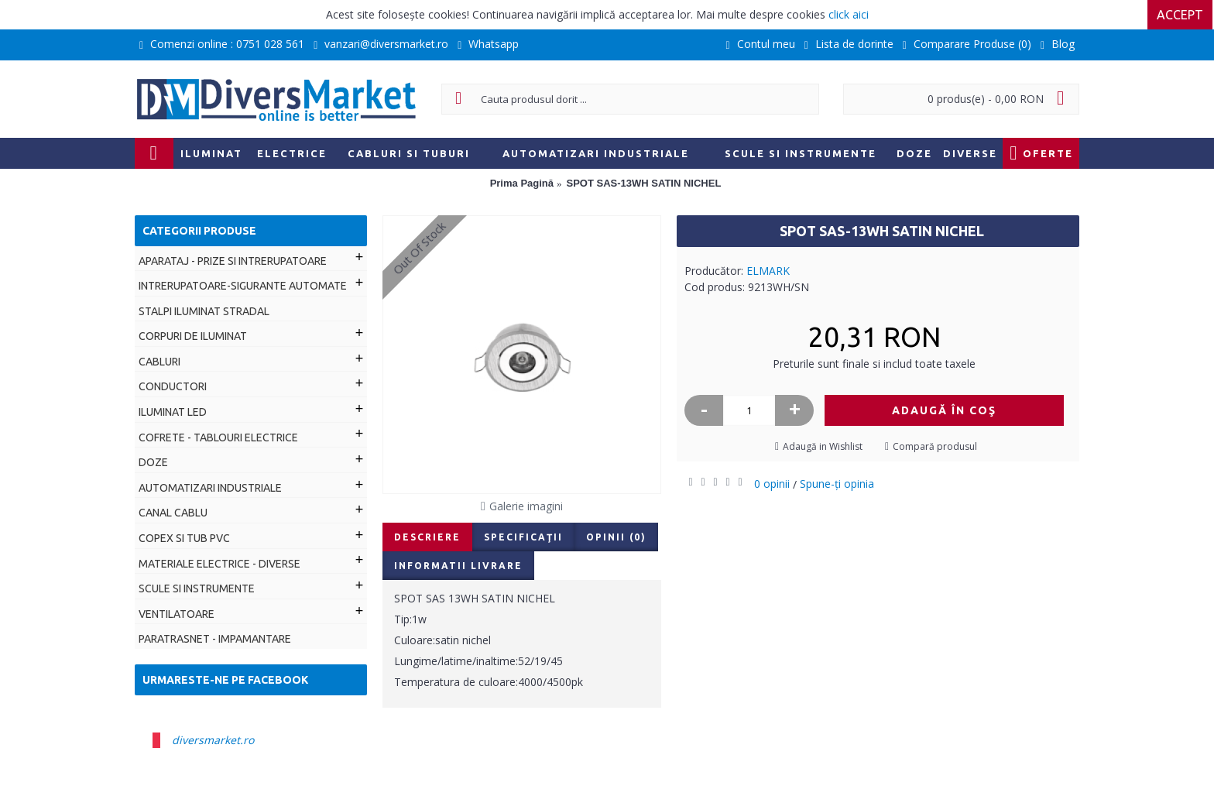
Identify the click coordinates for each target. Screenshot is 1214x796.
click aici (848, 14)
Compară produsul (935, 446)
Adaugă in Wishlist (822, 446)
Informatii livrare (458, 566)
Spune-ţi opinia (837, 483)
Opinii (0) (616, 537)
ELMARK (768, 270)
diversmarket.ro (213, 740)
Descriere (427, 537)
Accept (1181, 15)
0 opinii (772, 483)
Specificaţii (523, 537)
